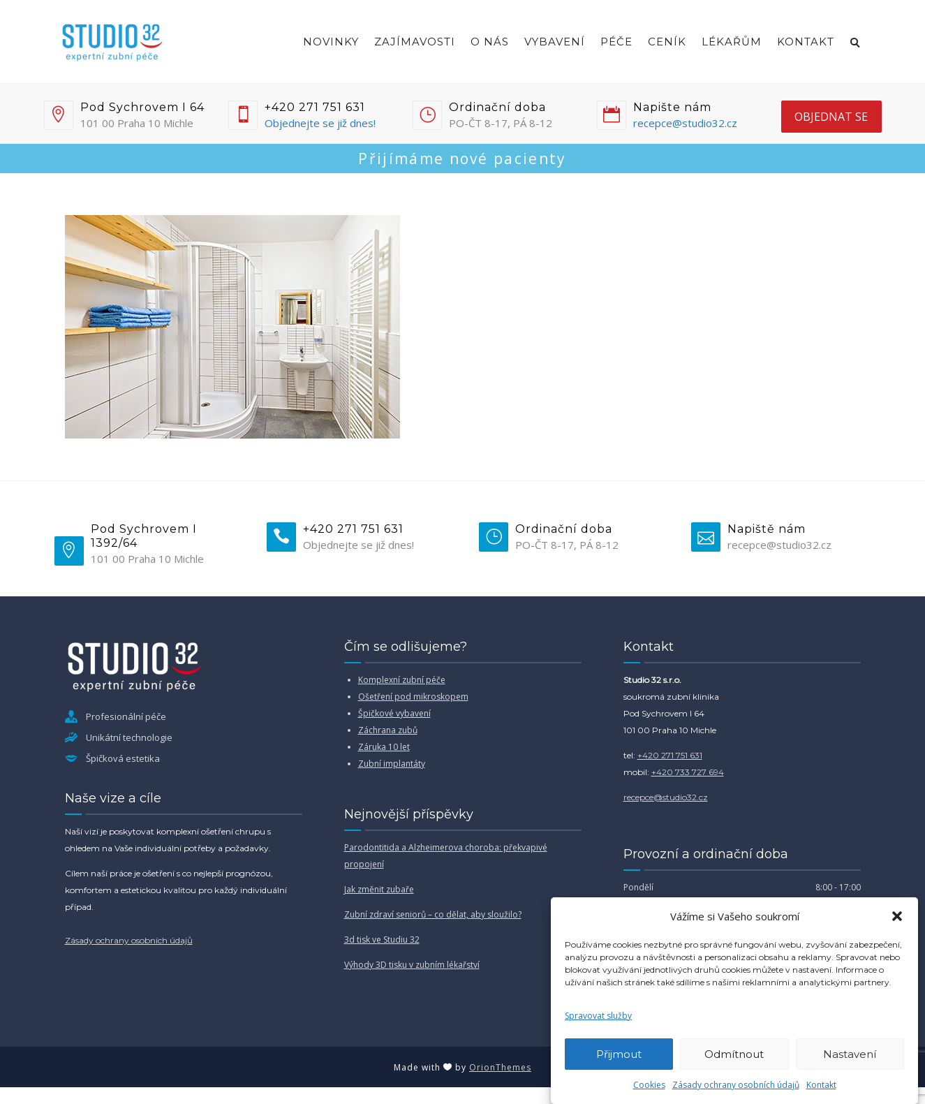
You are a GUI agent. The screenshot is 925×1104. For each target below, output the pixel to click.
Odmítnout (734, 1054)
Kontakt (821, 1085)
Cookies (649, 1085)
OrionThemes (500, 1067)
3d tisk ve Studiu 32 (382, 939)
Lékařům (732, 41)
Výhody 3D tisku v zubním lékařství (412, 965)
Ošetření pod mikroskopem (413, 696)
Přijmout (619, 1054)
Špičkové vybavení (394, 713)
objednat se (831, 116)
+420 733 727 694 (687, 772)
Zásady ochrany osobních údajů (735, 1085)
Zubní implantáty (391, 764)
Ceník (667, 41)
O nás (490, 41)
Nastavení (849, 1054)
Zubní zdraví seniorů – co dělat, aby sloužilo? (432, 914)
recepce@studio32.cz (685, 123)
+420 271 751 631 (669, 755)
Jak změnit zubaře (379, 889)
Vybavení (554, 41)
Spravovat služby (598, 1016)
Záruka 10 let (384, 747)
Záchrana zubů (387, 730)
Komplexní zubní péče (401, 680)
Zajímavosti (414, 41)
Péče (616, 41)
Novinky (331, 41)
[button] (897, 916)
